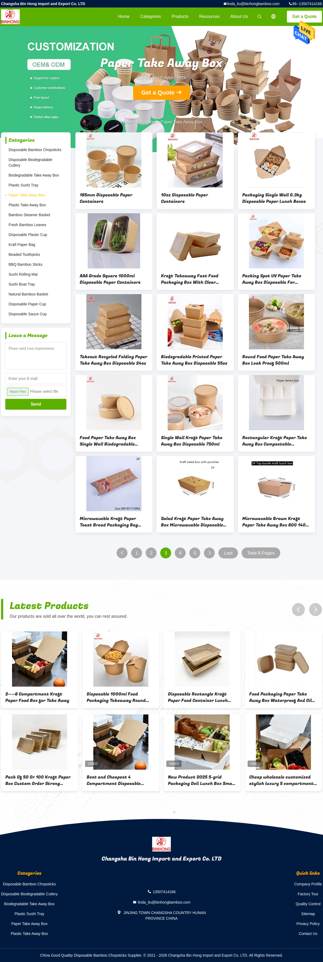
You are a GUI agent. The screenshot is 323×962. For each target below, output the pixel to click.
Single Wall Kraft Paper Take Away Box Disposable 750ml (191, 441)
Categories (150, 16)
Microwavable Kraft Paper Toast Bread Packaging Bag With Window (109, 521)
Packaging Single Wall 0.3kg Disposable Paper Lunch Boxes (274, 198)
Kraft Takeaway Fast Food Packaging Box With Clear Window (189, 279)
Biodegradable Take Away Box (34, 175)
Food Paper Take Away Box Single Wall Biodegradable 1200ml (108, 441)
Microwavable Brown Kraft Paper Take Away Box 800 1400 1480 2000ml (275, 521)
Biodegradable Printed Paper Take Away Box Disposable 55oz (194, 360)
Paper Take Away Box (27, 195)
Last (228, 553)
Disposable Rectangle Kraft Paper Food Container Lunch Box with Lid (198, 697)
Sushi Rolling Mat (23, 274)
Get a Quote (304, 16)
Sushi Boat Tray (22, 284)
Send (35, 404)
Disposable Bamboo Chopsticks (35, 150)
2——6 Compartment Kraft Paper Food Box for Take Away (37, 697)
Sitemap (308, 914)
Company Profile (308, 884)
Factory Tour (308, 894)
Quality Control (308, 904)
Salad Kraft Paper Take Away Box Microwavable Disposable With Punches (192, 521)
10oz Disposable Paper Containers (184, 198)
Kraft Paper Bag (22, 244)
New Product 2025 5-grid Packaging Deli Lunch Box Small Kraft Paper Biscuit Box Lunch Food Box (201, 780)
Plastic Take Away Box (27, 205)
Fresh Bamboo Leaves (27, 225)
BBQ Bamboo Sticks (26, 264)
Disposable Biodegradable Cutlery (30, 162)
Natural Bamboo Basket (28, 294)
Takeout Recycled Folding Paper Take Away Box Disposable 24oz (113, 360)
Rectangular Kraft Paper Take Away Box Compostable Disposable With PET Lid (274, 441)
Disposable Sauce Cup (28, 314)
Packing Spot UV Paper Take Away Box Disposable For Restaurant (271, 279)
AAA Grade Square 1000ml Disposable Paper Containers (110, 279)
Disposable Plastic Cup (28, 235)
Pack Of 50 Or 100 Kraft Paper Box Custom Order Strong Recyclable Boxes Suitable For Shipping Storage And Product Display (38, 780)
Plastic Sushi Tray (23, 185)
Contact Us (308, 933)
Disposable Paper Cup (27, 304)
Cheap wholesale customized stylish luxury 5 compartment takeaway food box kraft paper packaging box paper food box (282, 780)
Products (180, 16)
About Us (239, 16)
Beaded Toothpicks (24, 254)
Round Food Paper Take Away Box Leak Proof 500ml (273, 360)
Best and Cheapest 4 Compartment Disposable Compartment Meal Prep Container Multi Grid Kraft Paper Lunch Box (115, 780)
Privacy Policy (308, 924)
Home (124, 16)
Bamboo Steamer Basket (29, 215)
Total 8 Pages (261, 553)
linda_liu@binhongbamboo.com (253, 4)
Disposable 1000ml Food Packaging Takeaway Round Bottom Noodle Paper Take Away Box (116, 697)
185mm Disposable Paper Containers (106, 198)
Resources (209, 16)
